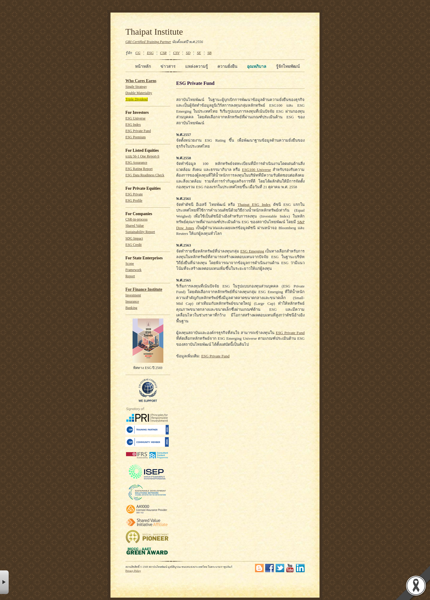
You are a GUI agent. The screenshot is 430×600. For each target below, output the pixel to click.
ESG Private (134, 194)
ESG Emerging (252, 251)
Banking (131, 308)
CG (137, 53)
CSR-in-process (136, 219)
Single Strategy (136, 87)
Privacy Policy (133, 570)
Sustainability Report (140, 232)
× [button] (4, 582)
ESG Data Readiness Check (144, 175)
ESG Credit (133, 245)
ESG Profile (133, 201)
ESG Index (133, 125)
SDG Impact (134, 239)
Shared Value (134, 226)
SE (199, 53)
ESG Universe (135, 118)
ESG (150, 53)
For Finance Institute (143, 289)
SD (188, 53)
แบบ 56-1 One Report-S (142, 156)
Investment (133, 295)
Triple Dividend (136, 99)
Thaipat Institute (154, 31)
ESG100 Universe (256, 169)
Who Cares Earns (140, 81)
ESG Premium (135, 137)
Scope (129, 264)
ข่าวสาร (168, 66)
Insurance (132, 302)
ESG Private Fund (138, 131)
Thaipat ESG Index (254, 204)
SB (210, 53)
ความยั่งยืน (227, 66)
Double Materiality (138, 93)
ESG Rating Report (139, 169)
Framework (133, 270)
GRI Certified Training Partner (148, 42)
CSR (163, 53)
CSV (176, 53)
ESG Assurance (136, 163)
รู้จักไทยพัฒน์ (288, 66)
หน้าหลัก (143, 66)
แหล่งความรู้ (196, 66)
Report (130, 276)
